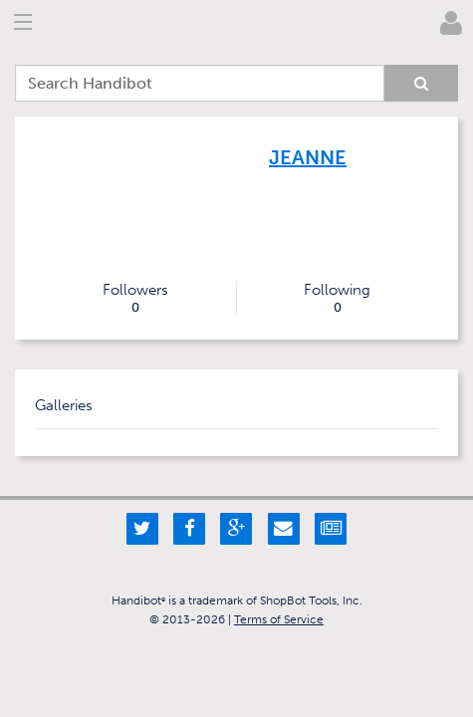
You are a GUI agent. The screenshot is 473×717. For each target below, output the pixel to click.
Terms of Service (279, 619)
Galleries (64, 405)
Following (338, 298)
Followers (135, 298)
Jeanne (308, 157)
